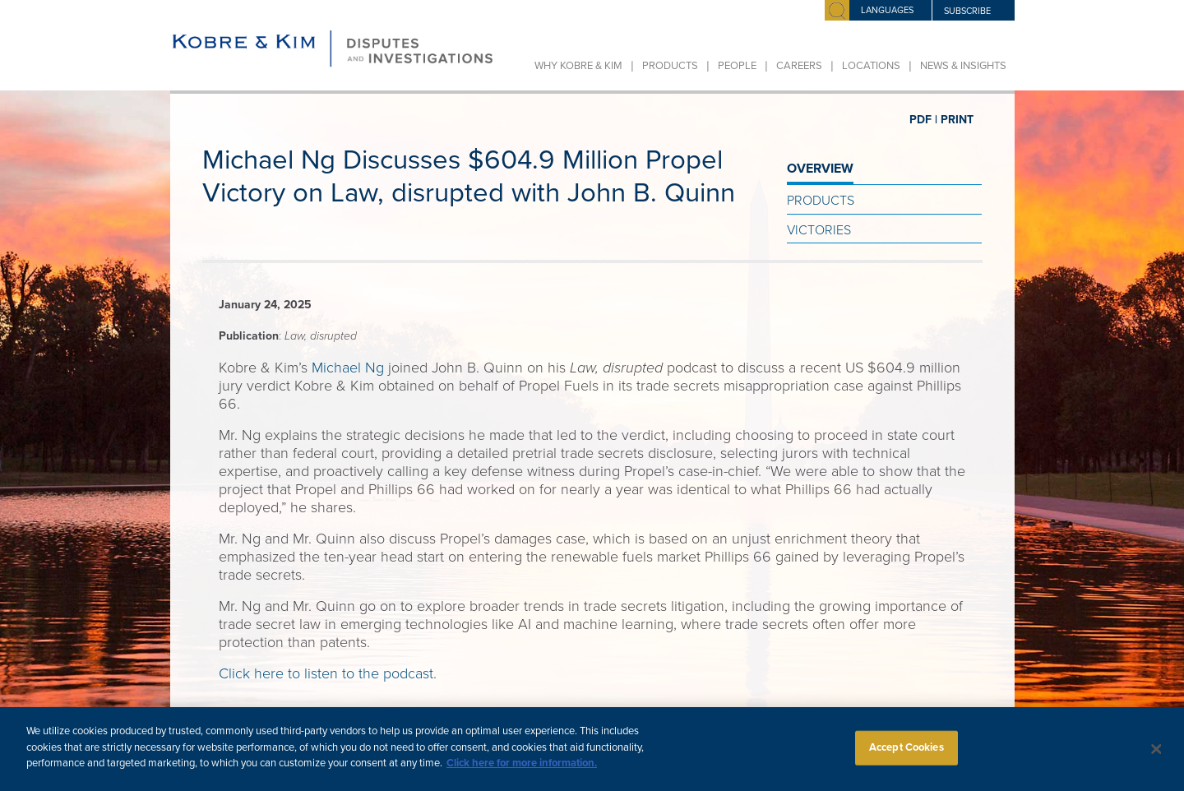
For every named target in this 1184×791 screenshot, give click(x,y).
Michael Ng (348, 367)
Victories (819, 230)
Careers (799, 65)
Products (670, 65)
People (737, 65)
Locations (871, 65)
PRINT (957, 120)
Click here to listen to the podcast (326, 673)
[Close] (1157, 756)
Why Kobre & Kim (578, 65)
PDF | (923, 120)
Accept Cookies (906, 754)
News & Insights (963, 65)
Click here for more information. (521, 771)
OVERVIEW (820, 168)
